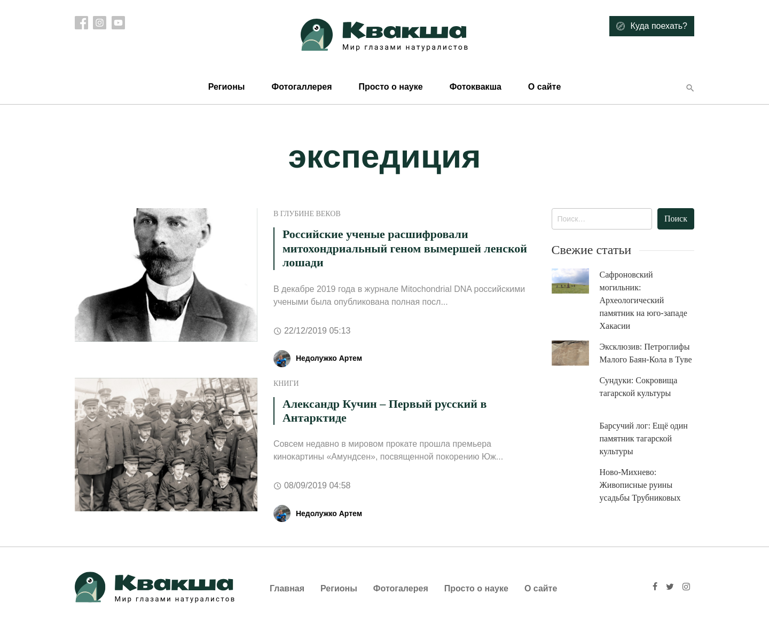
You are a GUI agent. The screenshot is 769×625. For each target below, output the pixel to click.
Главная (287, 588)
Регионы (226, 86)
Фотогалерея (400, 588)
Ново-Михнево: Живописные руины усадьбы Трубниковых (640, 485)
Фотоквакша (475, 86)
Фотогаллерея (301, 86)
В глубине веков (307, 214)
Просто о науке (390, 86)
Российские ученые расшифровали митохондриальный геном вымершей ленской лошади (405, 248)
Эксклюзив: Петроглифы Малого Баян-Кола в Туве (646, 353)
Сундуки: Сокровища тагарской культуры (639, 387)
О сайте (544, 86)
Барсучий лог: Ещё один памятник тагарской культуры (644, 438)
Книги (286, 383)
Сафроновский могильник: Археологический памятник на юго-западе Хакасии (643, 300)
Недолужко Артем (329, 358)
